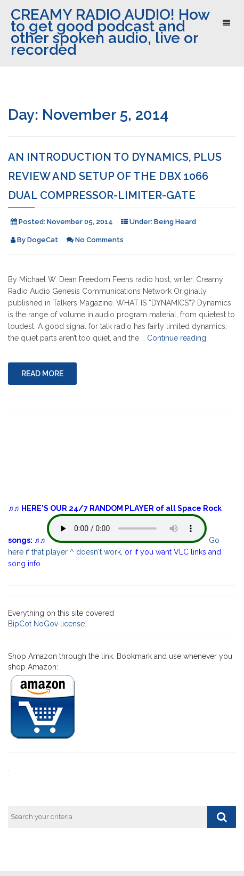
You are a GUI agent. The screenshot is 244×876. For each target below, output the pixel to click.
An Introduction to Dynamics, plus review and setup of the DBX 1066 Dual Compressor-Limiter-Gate (115, 176)
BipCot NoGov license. (47, 623)
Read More (42, 373)
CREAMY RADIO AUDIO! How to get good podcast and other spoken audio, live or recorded (110, 32)
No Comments (99, 240)
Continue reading (176, 338)
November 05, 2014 (80, 222)
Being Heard (175, 222)
